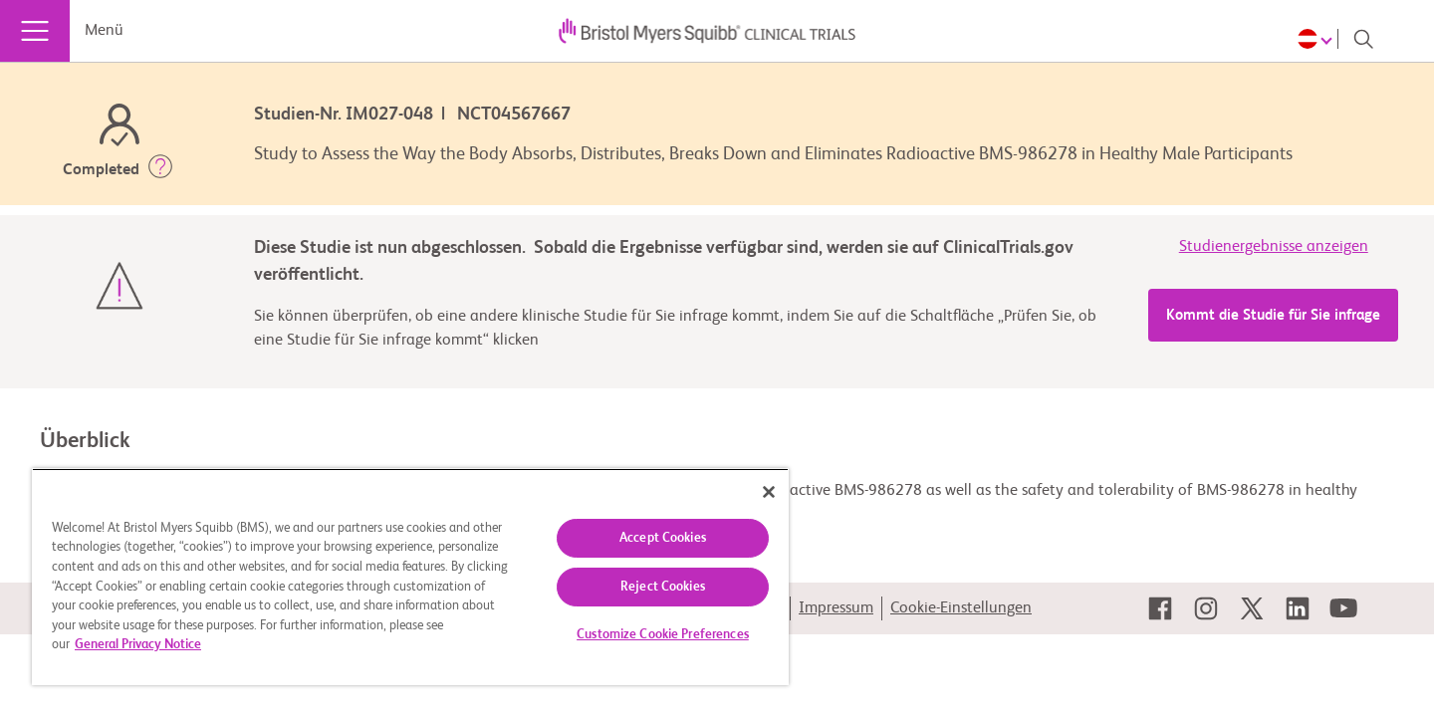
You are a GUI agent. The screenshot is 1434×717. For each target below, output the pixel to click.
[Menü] (35, 31)
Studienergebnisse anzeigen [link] (1273, 247)
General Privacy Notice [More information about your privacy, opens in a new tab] (138, 644)
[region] (410, 576)
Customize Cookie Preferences (663, 634)
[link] (1160, 608)
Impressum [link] (836, 608)
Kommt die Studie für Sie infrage (1273, 315)
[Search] (1363, 39)
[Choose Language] (1318, 39)
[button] (160, 170)
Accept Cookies (662, 538)
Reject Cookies (662, 587)
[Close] (769, 492)
